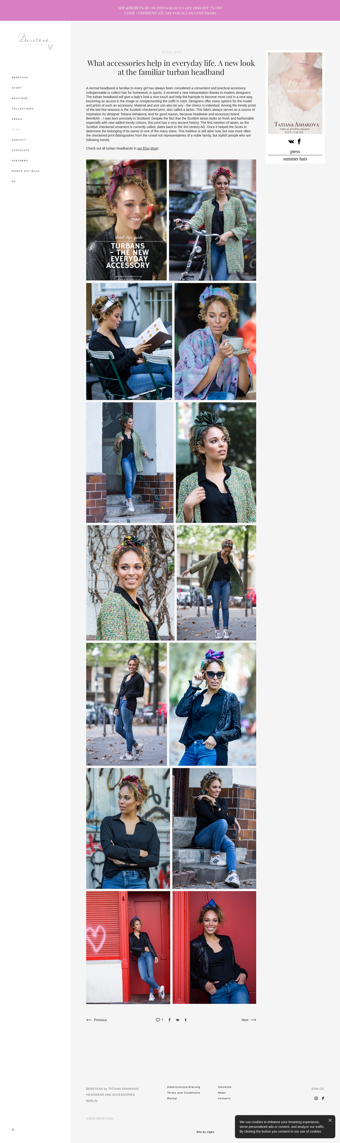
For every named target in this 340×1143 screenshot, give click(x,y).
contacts (224, 1098)
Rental (172, 1098)
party (197, 38)
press (295, 151)
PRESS (17, 119)
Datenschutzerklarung (183, 1087)
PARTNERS (20, 160)
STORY (17, 88)
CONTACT (19, 140)
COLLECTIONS (23, 108)
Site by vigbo (205, 1132)
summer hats (295, 158)
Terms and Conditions (183, 1092)
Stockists (225, 1087)
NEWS (16, 129)
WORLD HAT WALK (26, 171)
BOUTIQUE (20, 98)
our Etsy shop (147, 148)
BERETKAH (20, 77)
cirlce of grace (236, 38)
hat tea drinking (175, 38)
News (222, 1092)
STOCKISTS (21, 150)
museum (214, 38)
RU (14, 181)
